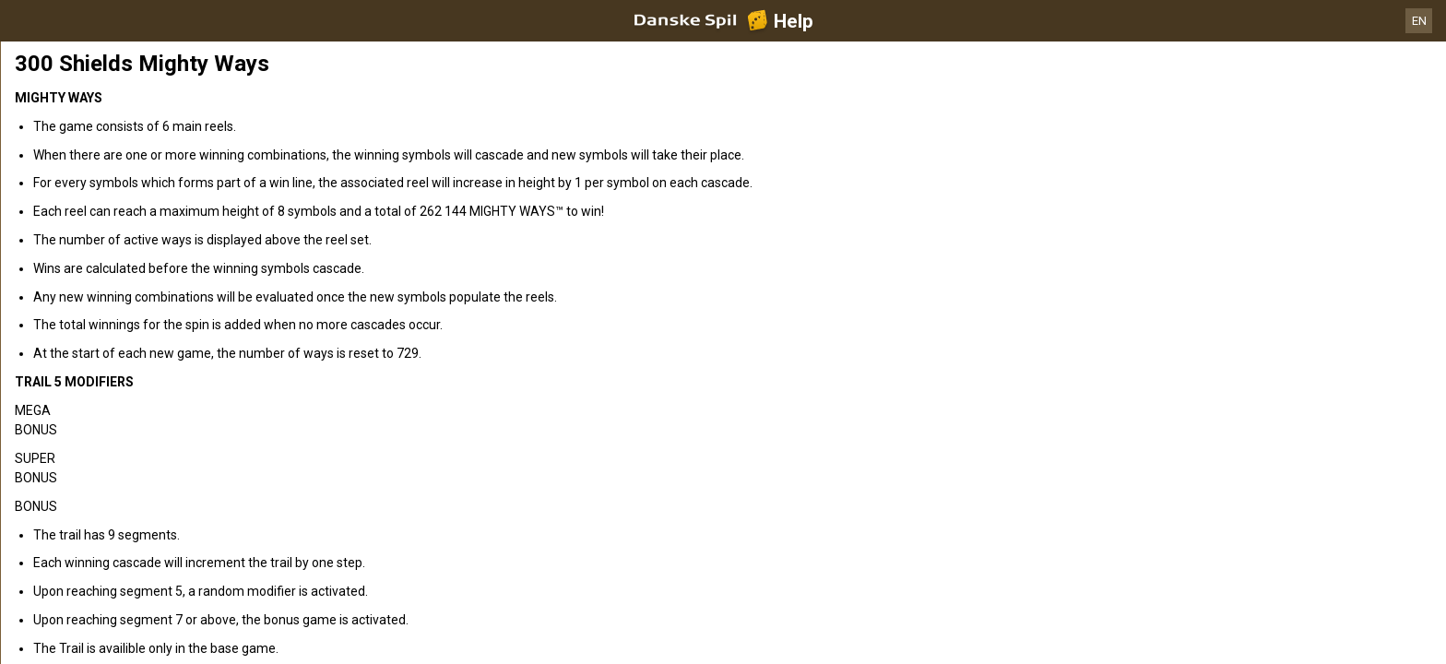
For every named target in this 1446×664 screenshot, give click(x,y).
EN (1419, 21)
